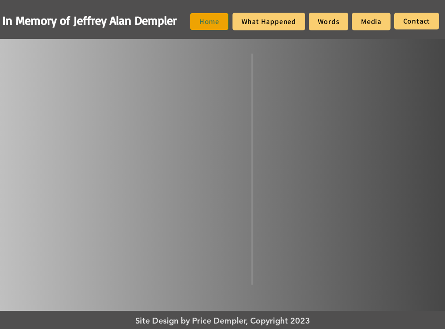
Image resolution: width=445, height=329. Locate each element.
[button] (268, 21)
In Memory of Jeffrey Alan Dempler (89, 20)
